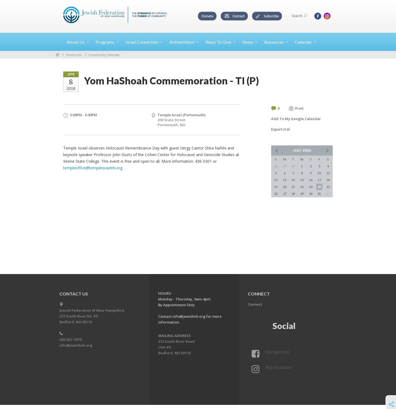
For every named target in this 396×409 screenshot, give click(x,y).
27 (284, 193)
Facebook (277, 352)
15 (302, 180)
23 (310, 187)
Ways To (220, 42)
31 (319, 193)
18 (328, 180)
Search (299, 15)
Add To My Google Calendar (296, 118)
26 (275, 193)
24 (319, 187)
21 (293, 187)
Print (296, 108)
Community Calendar (104, 55)
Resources (74, 55)
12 (275, 180)
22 (302, 187)
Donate (207, 16)
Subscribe (267, 16)
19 (275, 187)
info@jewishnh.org (75, 345)
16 (310, 180)
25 (328, 187)
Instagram (278, 367)
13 (284, 180)
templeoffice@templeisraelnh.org (92, 167)
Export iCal (280, 129)
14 (293, 180)
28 (293, 193)
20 (284, 187)
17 (319, 180)
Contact (234, 16)
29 (302, 193)
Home (57, 55)
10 (319, 173)
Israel (144, 42)
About (78, 42)
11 (328, 173)
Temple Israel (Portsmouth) (181, 114)
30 (310, 193)
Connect (255, 304)
